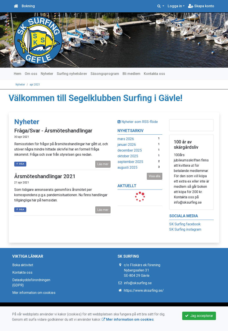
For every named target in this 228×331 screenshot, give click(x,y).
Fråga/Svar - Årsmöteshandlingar (53, 131)
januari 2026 (127, 145)
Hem (17, 74)
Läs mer (103, 164)
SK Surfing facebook (185, 224)
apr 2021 (35, 84)
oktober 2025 (128, 156)
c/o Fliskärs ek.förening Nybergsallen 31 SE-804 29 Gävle (142, 270)
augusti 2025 (127, 167)
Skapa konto (201, 6)
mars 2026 (126, 139)
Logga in (175, 6)
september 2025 (130, 162)
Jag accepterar (199, 316)
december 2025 (130, 150)
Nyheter (47, 74)
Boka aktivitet (22, 265)
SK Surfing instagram (185, 229)
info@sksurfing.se (138, 283)
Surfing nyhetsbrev (72, 74)
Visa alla (154, 176)
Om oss (31, 74)
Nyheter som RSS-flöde (138, 122)
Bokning (28, 6)
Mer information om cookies (33, 293)
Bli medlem (131, 74)
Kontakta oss (154, 74)
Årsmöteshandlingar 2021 (45, 176)
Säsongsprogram (105, 74)
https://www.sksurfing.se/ (144, 290)
